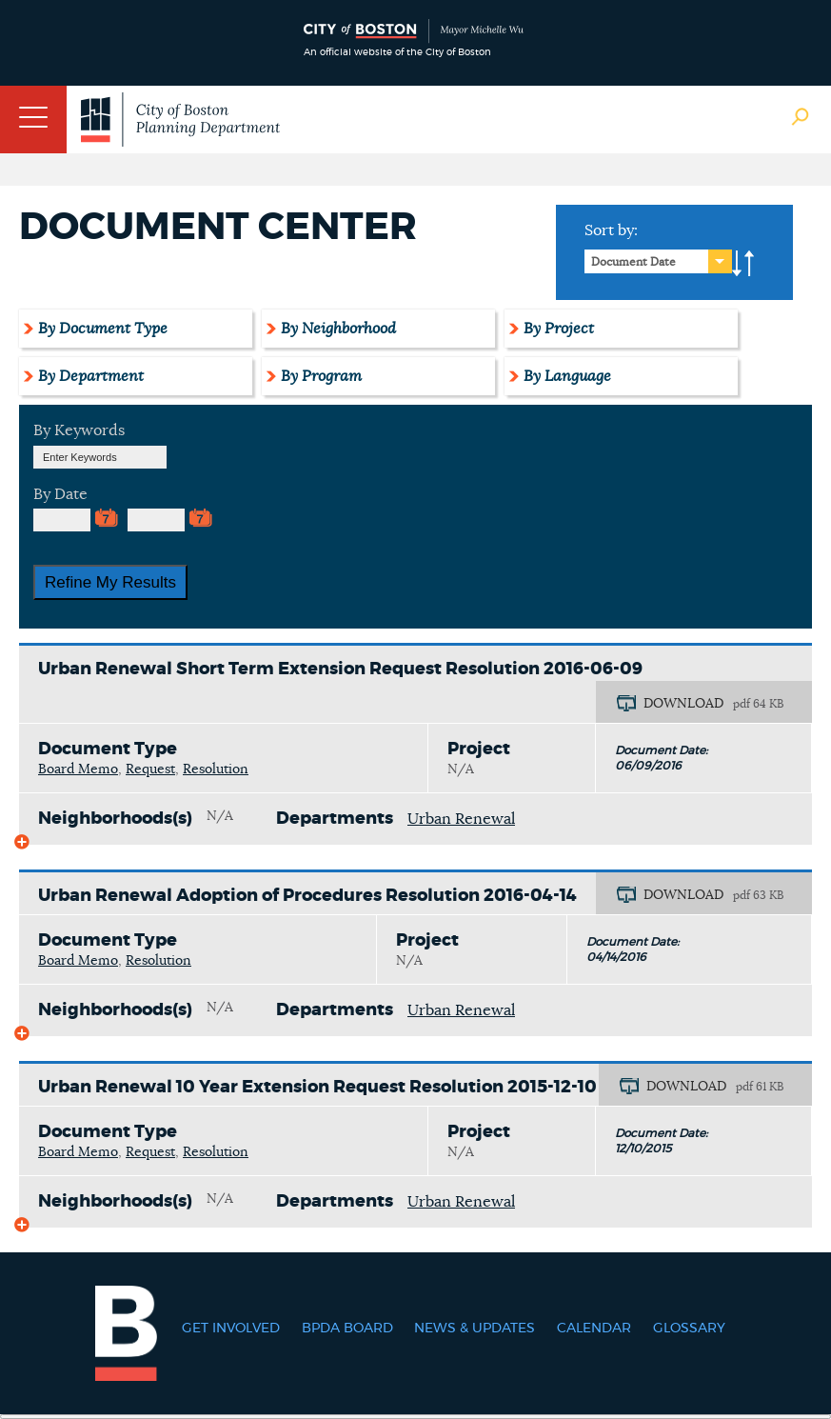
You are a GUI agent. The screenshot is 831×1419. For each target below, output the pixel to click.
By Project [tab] (559, 328)
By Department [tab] (91, 376)
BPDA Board (347, 1328)
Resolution (215, 769)
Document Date (633, 262)
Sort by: (611, 230)
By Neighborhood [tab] (338, 328)
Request (150, 769)
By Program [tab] (321, 376)
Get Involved (231, 1328)
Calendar (594, 1328)
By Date (60, 494)
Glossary (689, 1328)
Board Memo (78, 769)
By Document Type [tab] (103, 328)
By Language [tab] (567, 376)
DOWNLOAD (683, 703)
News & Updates (474, 1328)
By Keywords (79, 430)
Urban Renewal (461, 819)
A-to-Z (743, 264)
